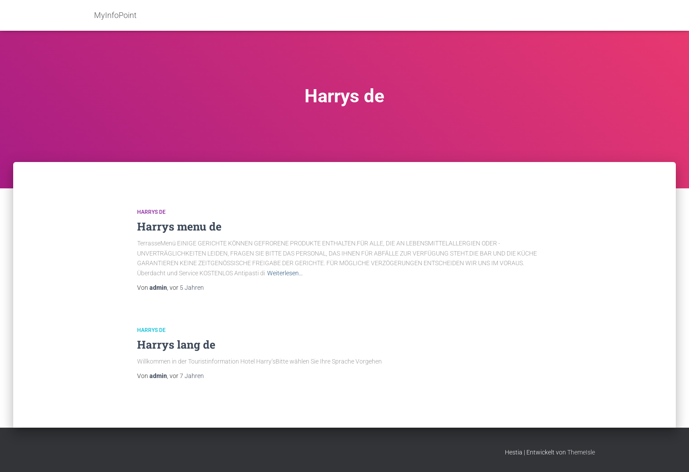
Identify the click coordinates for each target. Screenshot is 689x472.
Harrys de (151, 212)
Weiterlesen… (285, 273)
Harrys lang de (176, 344)
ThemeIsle (581, 452)
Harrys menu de (179, 226)
